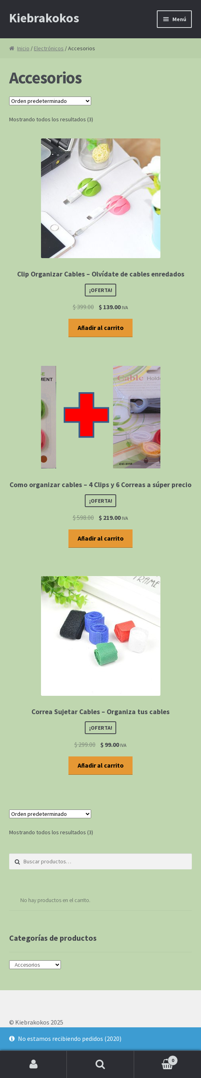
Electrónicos (49, 48)
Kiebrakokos (44, 18)
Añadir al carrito (101, 328)
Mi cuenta (33, 1064)
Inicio (23, 48)
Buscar (100, 1064)
